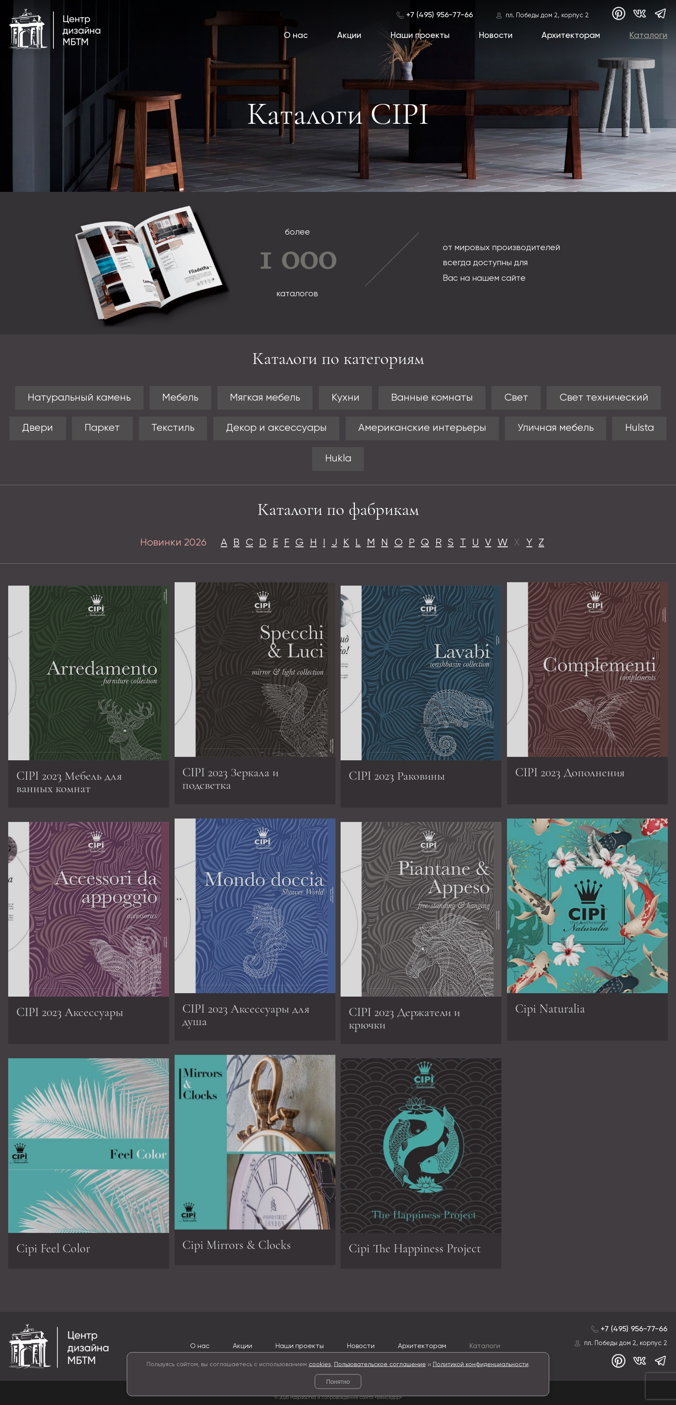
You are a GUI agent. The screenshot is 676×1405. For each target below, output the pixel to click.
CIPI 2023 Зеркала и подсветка (230, 776)
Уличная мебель (556, 428)
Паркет (102, 428)
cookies (320, 1364)
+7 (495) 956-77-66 (439, 15)
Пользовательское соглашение (380, 1364)
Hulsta (639, 428)
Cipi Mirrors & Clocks (236, 1242)
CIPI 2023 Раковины (397, 778)
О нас (296, 35)
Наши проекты (420, 35)
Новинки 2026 (173, 543)
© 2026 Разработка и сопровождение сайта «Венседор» (338, 1397)
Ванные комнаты (432, 398)
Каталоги (648, 35)
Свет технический (604, 398)
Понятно (338, 1381)
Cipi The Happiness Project (415, 1251)
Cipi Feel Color (53, 1251)
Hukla (338, 459)
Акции (349, 35)
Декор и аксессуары (276, 428)
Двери (37, 428)
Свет (516, 398)
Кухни (346, 398)
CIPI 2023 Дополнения (570, 769)
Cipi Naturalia (550, 1006)
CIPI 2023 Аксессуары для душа (246, 1012)
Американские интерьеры (422, 428)
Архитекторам (570, 35)
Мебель (180, 398)
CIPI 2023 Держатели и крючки (404, 1021)
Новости (496, 35)
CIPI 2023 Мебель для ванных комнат (69, 784)
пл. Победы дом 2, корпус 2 (547, 16)
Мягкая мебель (265, 398)
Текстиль (172, 428)
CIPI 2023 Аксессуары (69, 1014)
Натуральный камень (79, 398)
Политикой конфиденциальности (481, 1364)
